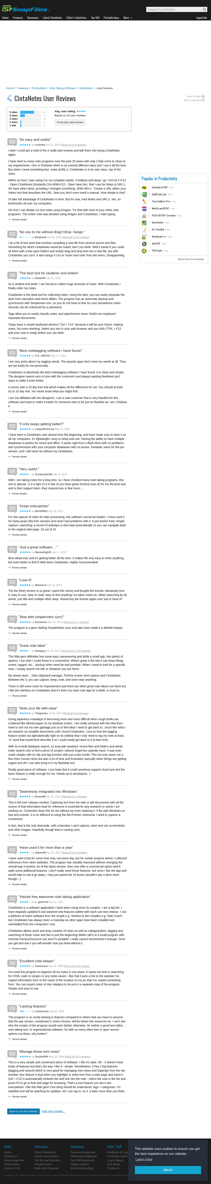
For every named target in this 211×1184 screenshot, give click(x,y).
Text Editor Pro (161, 201)
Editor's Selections (45, 1152)
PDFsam (157, 250)
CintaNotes (85, 88)
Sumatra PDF (160, 187)
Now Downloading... (83, 1168)
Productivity (39, 88)
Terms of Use (12, 1168)
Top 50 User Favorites (47, 1160)
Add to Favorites (192, 100)
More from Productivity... (192, 259)
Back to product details (23, 1111)
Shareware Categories (84, 1156)
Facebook (113, 1168)
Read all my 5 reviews (77, 1056)
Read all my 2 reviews (74, 796)
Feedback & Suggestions (122, 1152)
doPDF (156, 243)
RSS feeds (113, 1164)
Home (9, 88)
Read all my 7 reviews (76, 622)
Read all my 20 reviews (76, 237)
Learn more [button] (143, 1159)
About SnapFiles (14, 1160)
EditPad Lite (159, 194)
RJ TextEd (158, 229)
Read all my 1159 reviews (75, 650)
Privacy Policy (12, 1164)
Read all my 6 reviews (73, 144)
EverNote (157, 222)
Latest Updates (80, 1164)
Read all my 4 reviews (74, 852)
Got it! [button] (168, 1170)
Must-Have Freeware (46, 1168)
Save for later (194, 96)
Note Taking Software (62, 88)
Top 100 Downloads (83, 1160)
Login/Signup (115, 1160)
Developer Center (117, 1156)
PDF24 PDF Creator (164, 215)
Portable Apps (43, 1164)
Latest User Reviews (46, 1156)
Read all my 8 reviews (76, 713)
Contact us (10, 1156)
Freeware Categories (83, 1152)
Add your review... (53, 1111)
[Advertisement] (105, 55)
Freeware (22, 88)
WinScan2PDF (160, 208)
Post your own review (70, 122)
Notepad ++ (159, 236)
